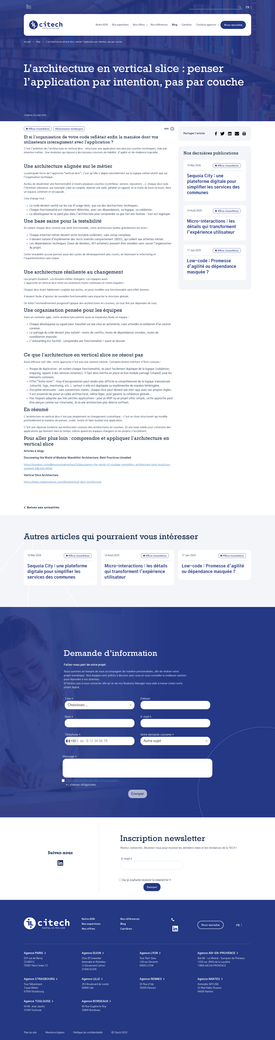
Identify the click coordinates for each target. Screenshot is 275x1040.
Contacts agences (206, 25)
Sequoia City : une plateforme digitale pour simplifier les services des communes (57, 571)
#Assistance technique (69, 129)
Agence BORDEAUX (96, 1001)
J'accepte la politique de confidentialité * (92, 780)
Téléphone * (73, 734)
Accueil (27, 42)
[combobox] (72, 741)
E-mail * (145, 716)
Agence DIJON (93, 953)
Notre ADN (102, 25)
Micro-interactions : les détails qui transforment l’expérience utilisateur (211, 227)
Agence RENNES (152, 979)
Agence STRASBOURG (40, 979)
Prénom (145, 698)
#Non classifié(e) (38, 129)
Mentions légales (54, 1032)
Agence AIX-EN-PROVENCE (217, 953)
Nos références (159, 25)
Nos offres (139, 25)
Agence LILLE (92, 979)
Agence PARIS (35, 953)
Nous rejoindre (233, 25)
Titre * (69, 698)
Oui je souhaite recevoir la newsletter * (146, 880)
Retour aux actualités (43, 507)
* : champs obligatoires (81, 784)
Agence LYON (150, 953)
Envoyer (152, 887)
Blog (174, 25)
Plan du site (30, 1032)
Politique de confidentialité (88, 1032)
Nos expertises (120, 25)
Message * (70, 756)
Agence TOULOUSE (38, 1001)
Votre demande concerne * (157, 734)
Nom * (69, 716)
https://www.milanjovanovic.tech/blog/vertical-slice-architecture (63, 482)
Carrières (187, 25)
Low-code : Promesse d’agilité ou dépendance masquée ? (211, 266)
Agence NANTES (210, 979)
